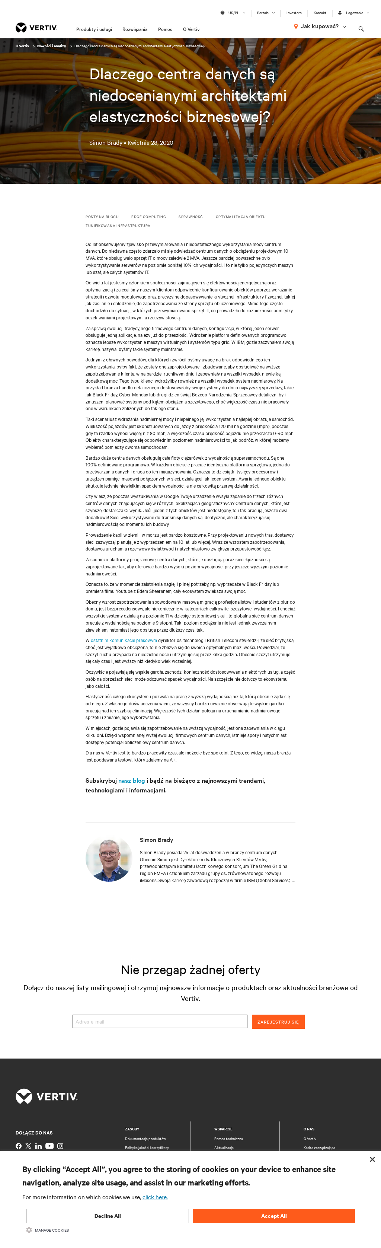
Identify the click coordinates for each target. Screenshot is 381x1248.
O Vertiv (191, 28)
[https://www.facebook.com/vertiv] (19, 1146)
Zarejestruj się (278, 1022)
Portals (263, 12)
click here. (155, 1197)
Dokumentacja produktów (145, 1138)
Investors (294, 12)
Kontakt (320, 12)
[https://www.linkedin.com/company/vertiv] (38, 1146)
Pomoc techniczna (228, 1138)
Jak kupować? (320, 26)
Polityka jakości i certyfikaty (147, 1147)
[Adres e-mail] (160, 1021)
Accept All (274, 1215)
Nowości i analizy (52, 46)
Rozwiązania (134, 28)
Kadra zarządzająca (319, 1147)
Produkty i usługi (94, 28)
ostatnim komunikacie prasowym (124, 639)
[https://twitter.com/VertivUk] (28, 1146)
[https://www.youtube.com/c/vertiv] (49, 1146)
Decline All (108, 1215)
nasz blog (131, 780)
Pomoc (165, 28)
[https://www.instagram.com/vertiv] (60, 1146)
